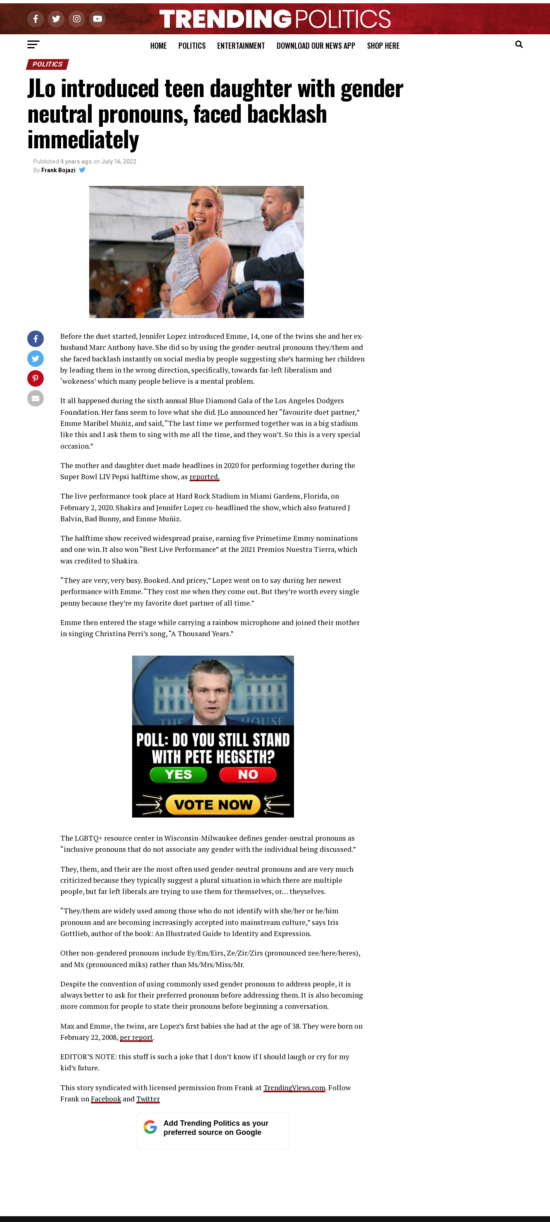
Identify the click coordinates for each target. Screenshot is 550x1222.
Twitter (149, 1098)
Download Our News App (316, 45)
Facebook (106, 1098)
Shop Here (383, 45)
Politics (192, 45)
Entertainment (241, 45)
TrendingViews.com (296, 1087)
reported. (205, 476)
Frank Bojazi (58, 170)
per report (136, 1037)
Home (158, 45)
